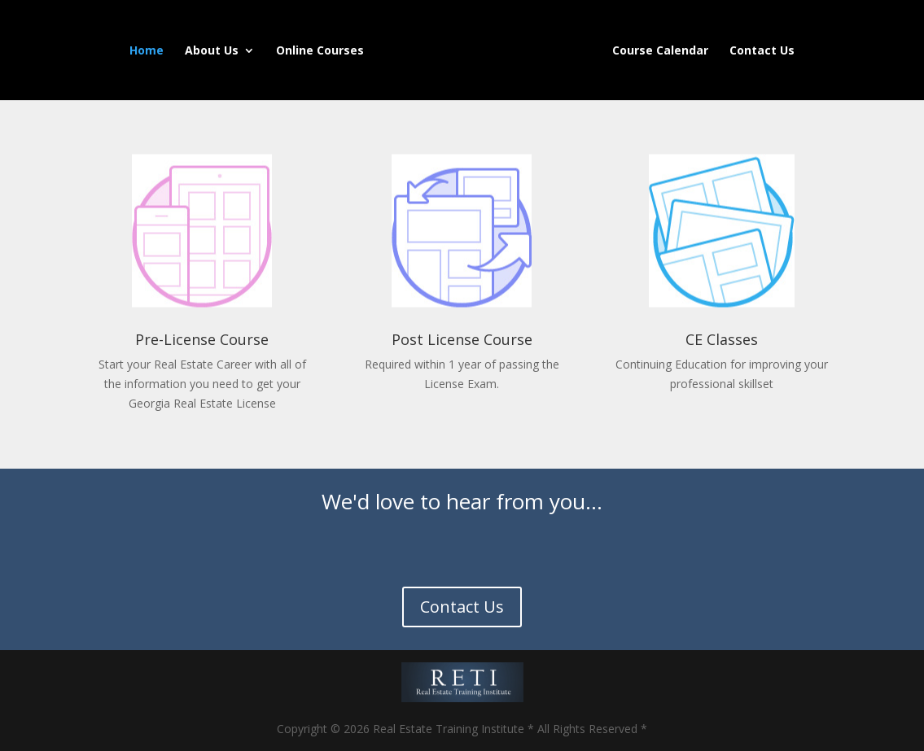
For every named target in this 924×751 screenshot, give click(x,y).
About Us (212, 51)
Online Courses (320, 51)
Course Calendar (660, 51)
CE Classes (721, 339)
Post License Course (462, 339)
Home (146, 51)
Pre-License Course (202, 339)
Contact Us (762, 51)
